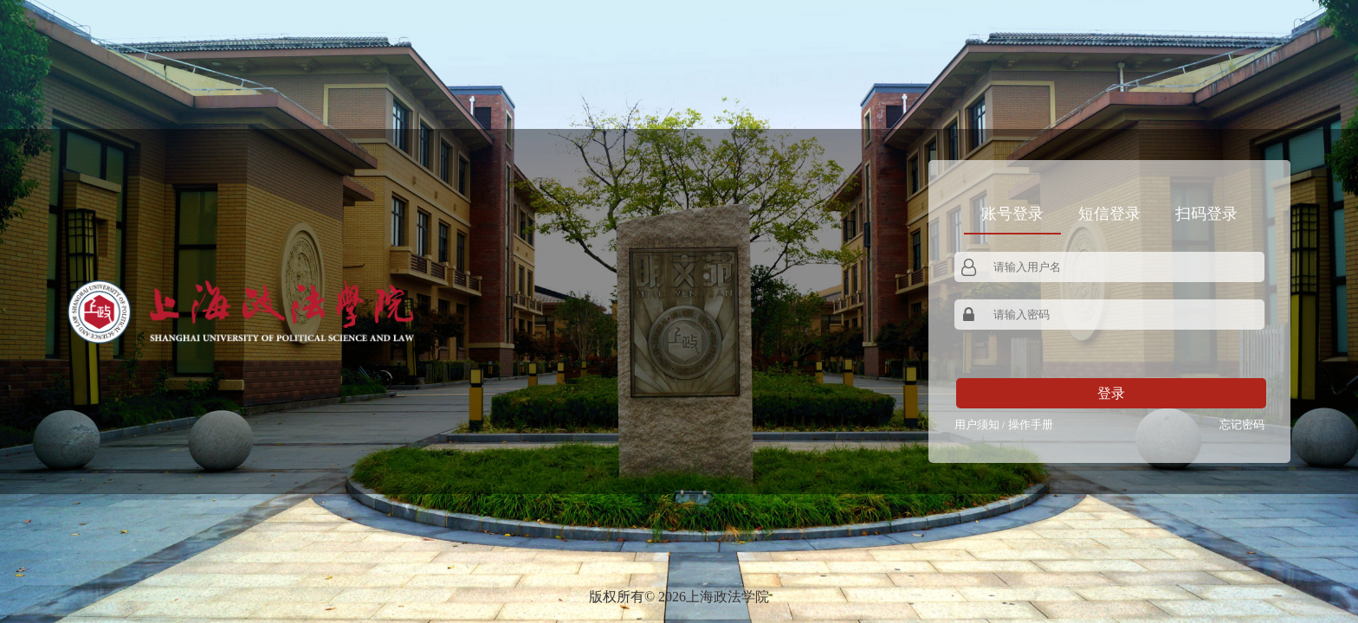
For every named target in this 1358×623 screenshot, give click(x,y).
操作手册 (1030, 424)
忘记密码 (1241, 424)
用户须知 (976, 424)
